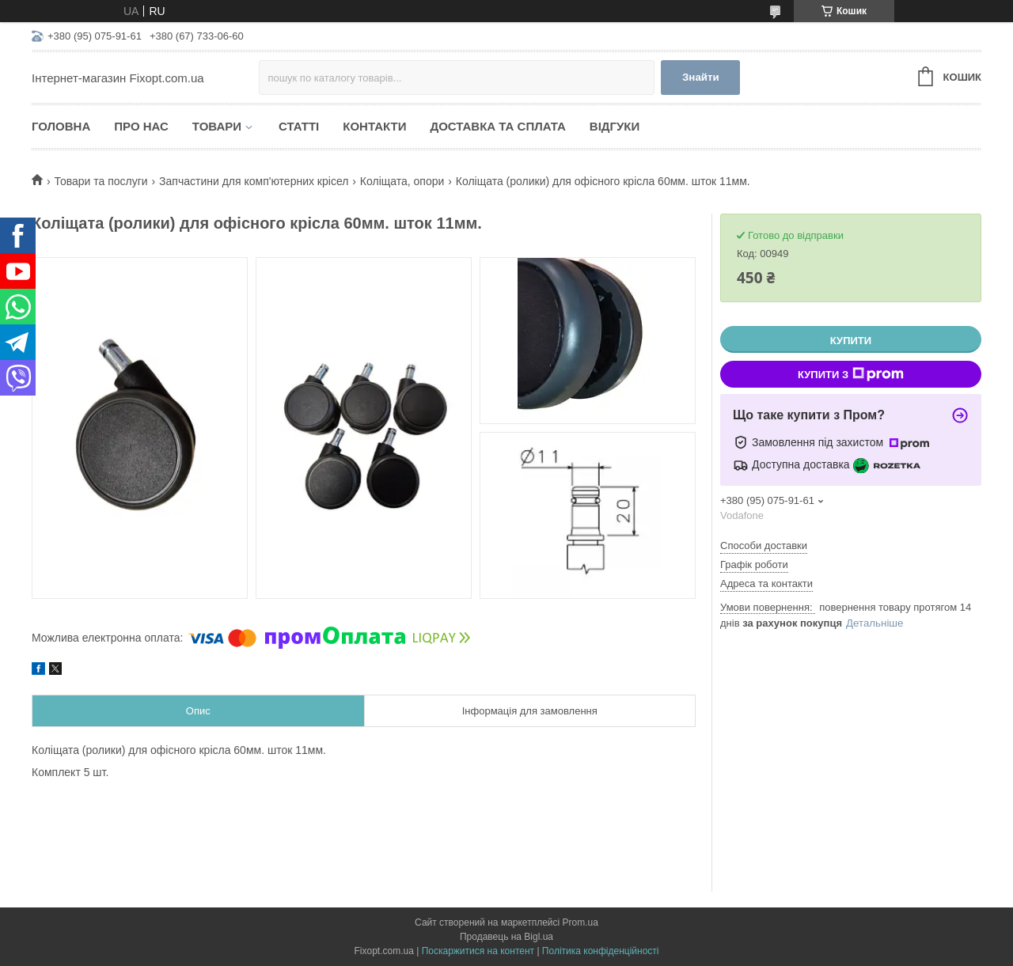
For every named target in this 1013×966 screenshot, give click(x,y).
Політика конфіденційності (600, 951)
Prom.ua (580, 922)
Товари (216, 126)
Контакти (374, 126)
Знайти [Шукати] (700, 77)
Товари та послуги (100, 181)
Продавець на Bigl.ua (506, 936)
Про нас (141, 126)
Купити (850, 341)
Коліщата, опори (402, 181)
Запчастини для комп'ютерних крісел (253, 181)
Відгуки (614, 126)
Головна (61, 126)
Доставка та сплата (497, 126)
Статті (299, 126)
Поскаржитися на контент (478, 951)
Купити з (851, 374)
